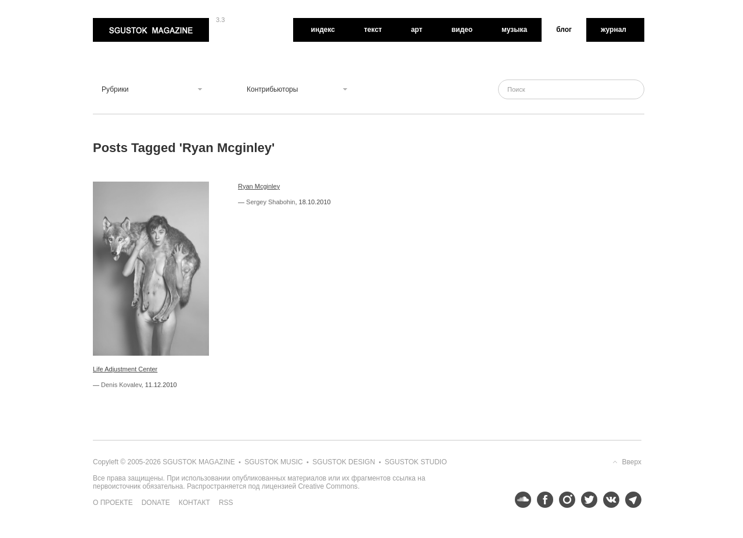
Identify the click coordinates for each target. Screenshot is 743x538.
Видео (462, 30)
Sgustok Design (343, 462)
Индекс (323, 30)
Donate (156, 503)
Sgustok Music (273, 462)
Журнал (613, 30)
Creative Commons (328, 486)
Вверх (631, 462)
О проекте (113, 503)
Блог (564, 30)
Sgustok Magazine (151, 30)
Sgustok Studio (416, 462)
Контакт (194, 503)
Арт (417, 30)
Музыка (514, 30)
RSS (226, 503)
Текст (373, 30)
